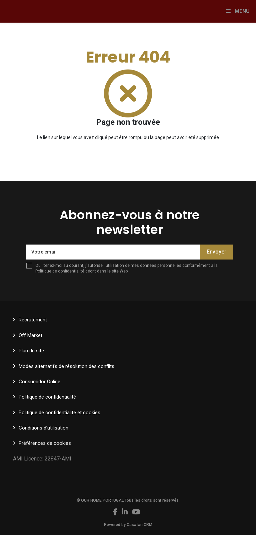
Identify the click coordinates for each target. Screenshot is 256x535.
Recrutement (33, 320)
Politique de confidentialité (59, 271)
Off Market (30, 335)
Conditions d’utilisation (43, 428)
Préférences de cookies (45, 443)
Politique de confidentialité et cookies (59, 413)
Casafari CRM (139, 524)
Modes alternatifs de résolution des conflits (66, 366)
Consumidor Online (39, 382)
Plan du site (31, 351)
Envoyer (216, 252)
